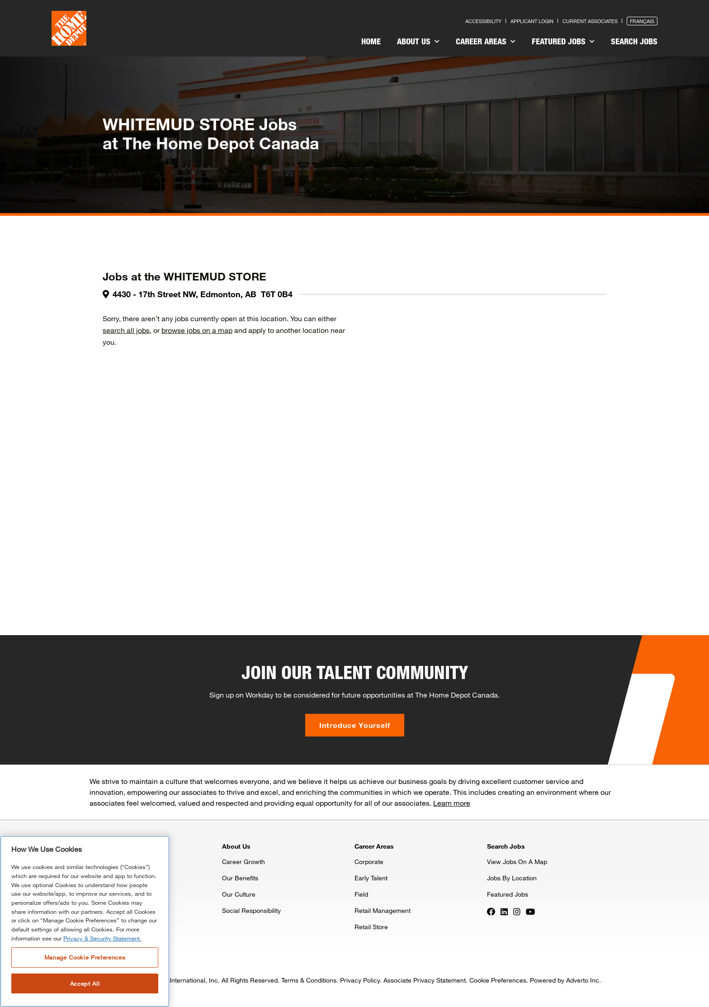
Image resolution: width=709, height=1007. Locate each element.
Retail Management (382, 910)
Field (361, 894)
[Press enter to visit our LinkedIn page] (504, 911)
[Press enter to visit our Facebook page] (491, 911)
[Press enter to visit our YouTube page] (530, 911)
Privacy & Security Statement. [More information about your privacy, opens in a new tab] (102, 938)
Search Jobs (634, 41)
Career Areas (485, 41)
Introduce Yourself (354, 725)
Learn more (451, 802)
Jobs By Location (512, 878)
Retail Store (371, 927)
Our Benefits (240, 878)
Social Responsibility (251, 910)
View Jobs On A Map (517, 861)
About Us (418, 41)
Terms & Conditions (308, 980)
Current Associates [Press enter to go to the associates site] (590, 21)
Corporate (368, 861)
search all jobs (126, 330)
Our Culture (238, 894)
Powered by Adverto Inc (564, 980)
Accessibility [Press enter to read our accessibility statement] (483, 21)
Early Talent (371, 878)
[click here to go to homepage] (69, 28)
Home (371, 41)
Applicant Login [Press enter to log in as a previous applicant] (531, 21)
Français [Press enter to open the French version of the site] (642, 21)
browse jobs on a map (196, 330)
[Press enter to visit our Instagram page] (516, 911)
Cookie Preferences (497, 980)
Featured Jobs (563, 41)
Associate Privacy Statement (424, 980)
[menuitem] (371, 42)
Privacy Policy (360, 980)
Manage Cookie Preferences (84, 957)
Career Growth (243, 861)
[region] (85, 921)
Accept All (85, 983)
